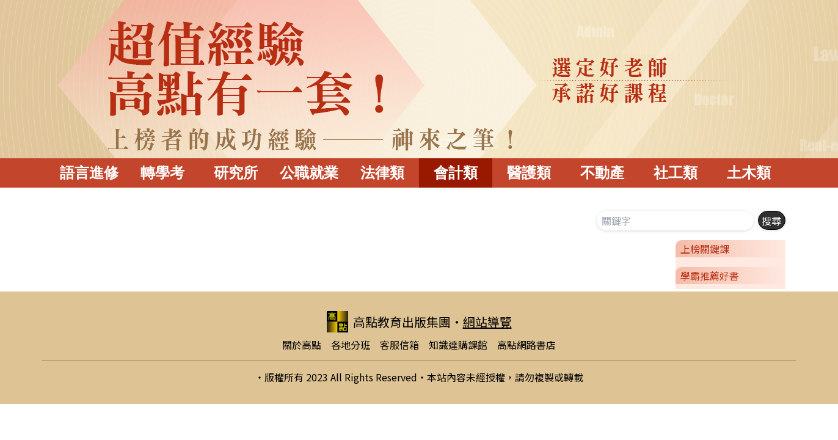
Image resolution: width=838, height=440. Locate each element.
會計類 (456, 172)
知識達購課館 (458, 344)
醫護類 (529, 172)
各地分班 (350, 344)
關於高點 (301, 344)
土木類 (749, 172)
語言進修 (89, 172)
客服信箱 (399, 344)
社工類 (676, 172)
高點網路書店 (526, 344)
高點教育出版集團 (389, 321)
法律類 (382, 172)
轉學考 (162, 172)
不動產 (602, 172)
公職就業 (309, 172)
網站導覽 (487, 322)
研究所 (236, 172)
